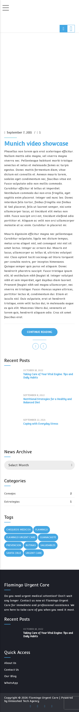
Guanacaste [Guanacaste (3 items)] (48, 537)
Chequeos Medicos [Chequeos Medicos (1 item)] (18, 529)
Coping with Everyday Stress (40, 423)
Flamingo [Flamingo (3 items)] (41, 529)
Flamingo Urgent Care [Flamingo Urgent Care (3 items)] (20, 537)
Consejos (10, 493)
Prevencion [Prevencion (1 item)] (13, 545)
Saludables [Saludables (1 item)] (47, 545)
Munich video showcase (36, 143)
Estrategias (12, 501)
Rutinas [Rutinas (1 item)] (31, 545)
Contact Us (11, 669)
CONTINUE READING (39, 332)
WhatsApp (11, 682)
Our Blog (10, 676)
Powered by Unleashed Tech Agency (38, 699)
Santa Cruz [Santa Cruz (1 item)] (13, 553)
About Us (10, 663)
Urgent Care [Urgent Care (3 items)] (34, 553)
